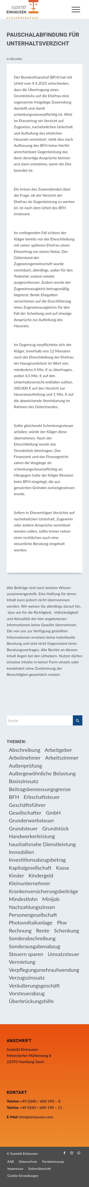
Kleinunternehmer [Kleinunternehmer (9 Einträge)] (29, 883)
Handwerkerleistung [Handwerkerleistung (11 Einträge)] (32, 836)
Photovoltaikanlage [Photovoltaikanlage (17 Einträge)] (30, 922)
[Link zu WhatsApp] (78, 1152)
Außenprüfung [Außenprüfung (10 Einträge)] (25, 765)
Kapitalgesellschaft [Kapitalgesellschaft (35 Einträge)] (30, 867)
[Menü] (75, 9)
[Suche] (44, 720)
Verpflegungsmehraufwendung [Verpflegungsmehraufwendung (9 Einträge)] (44, 970)
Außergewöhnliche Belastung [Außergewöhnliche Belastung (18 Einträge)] (42, 773)
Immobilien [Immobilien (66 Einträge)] (21, 852)
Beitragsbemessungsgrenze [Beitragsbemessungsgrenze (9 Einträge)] (40, 789)
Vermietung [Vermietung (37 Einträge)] (22, 962)
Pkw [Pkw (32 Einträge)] (62, 922)
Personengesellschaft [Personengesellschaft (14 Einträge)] (33, 915)
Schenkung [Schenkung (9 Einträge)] (66, 930)
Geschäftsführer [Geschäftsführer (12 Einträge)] (27, 805)
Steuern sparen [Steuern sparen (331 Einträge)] (26, 954)
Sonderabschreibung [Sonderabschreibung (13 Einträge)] (32, 938)
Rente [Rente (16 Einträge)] (42, 930)
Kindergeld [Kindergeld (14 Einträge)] (40, 875)
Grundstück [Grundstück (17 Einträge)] (55, 828)
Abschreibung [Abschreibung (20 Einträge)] (24, 750)
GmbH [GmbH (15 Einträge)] (53, 812)
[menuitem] (75, 9)
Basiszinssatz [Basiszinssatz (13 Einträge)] (23, 781)
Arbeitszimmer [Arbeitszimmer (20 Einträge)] (62, 757)
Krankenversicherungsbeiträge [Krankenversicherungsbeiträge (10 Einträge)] (43, 891)
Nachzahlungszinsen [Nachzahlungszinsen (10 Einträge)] (32, 907)
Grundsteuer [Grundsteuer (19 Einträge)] (23, 828)
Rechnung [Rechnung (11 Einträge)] (20, 930)
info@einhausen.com (36, 1117)
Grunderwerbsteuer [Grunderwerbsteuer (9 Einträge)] (31, 820)
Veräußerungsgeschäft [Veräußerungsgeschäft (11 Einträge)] (34, 985)
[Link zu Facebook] (64, 1152)
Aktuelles (16, 59)
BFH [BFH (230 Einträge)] (14, 797)
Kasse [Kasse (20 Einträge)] (62, 867)
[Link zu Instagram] (71, 1152)
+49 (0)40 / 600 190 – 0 (40, 1101)
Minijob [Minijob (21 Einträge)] (51, 899)
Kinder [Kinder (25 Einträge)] (16, 875)
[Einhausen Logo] (37, 9)
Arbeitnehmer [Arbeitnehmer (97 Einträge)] (25, 757)
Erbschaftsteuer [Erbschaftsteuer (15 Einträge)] (42, 797)
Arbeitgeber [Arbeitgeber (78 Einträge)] (58, 750)
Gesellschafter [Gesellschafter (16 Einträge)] (25, 812)
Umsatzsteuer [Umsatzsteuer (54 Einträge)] (63, 954)
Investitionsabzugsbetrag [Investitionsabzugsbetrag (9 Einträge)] (37, 859)
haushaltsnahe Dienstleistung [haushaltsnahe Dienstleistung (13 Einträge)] (42, 844)
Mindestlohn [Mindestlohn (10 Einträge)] (23, 899)
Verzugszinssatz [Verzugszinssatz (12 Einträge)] (27, 977)
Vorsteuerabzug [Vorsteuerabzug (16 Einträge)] (27, 993)
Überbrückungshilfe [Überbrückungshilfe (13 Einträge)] (31, 1001)
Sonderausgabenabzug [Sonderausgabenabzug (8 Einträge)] (34, 946)
